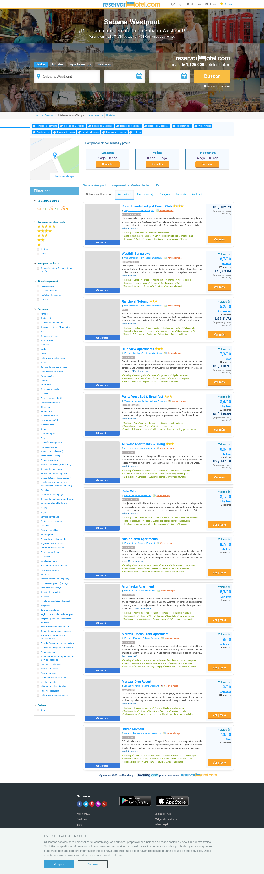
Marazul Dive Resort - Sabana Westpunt (142, 740)
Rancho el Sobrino (139, 304)
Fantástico (225, 647)
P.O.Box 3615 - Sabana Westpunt (139, 452)
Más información (130, 230)
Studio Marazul (133, 736)
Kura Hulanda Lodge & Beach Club (152, 208)
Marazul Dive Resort (137, 688)
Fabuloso (225, 263)
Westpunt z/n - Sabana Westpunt (139, 548)
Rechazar (93, 864)
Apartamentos (80, 64)
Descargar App (162, 821)
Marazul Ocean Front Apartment (145, 640)
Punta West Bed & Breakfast (147, 400)
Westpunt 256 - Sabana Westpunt (139, 596)
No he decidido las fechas (218, 86)
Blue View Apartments (142, 352)
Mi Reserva (83, 821)
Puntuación (224, 311)
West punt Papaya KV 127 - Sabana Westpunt (145, 404)
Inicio (37, 116)
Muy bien (225, 407)
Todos (41, 64)
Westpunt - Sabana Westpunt (137, 500)
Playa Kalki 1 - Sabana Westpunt (139, 212)
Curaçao (49, 116)
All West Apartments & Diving (148, 448)
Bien (225, 359)
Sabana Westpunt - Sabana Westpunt (141, 692)
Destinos (82, 827)
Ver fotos (104, 244)
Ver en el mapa (167, 212)
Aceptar (59, 864)
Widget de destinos (165, 826)
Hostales (104, 64)
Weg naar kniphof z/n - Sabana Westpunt (143, 260)
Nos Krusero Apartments (140, 544)
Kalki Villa (129, 495)
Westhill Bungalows (136, 255)
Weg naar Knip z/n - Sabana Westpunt (142, 644)
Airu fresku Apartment (138, 592)
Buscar (212, 76)
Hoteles (58, 64)
